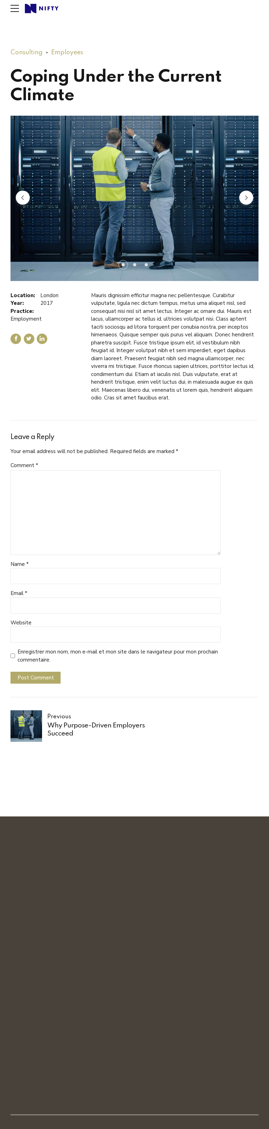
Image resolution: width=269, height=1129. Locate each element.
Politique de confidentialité (156, 1120)
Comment (24, 465)
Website (21, 622)
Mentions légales (103, 1120)
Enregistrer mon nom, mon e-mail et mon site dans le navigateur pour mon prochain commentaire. (118, 655)
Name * (20, 564)
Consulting (27, 52)
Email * (19, 593)
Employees (67, 52)
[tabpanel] (134, 198)
